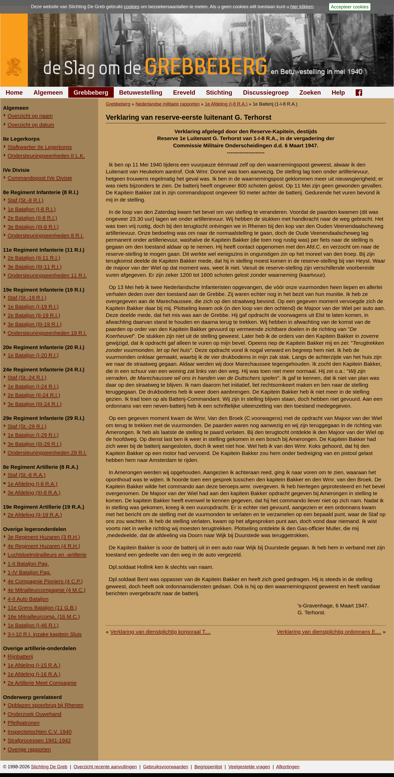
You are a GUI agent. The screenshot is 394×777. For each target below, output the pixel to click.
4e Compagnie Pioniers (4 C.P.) (45, 581)
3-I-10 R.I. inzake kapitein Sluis (45, 634)
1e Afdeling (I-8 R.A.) (33, 484)
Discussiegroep (266, 92)
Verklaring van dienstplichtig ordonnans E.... (329, 632)
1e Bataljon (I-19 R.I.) (33, 306)
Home (14, 92)
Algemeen (48, 92)
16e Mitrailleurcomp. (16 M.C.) (44, 616)
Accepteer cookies (349, 6)
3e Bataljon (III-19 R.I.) (35, 324)
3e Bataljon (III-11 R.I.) (35, 267)
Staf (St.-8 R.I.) (25, 200)
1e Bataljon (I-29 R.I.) (33, 435)
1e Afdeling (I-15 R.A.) (34, 665)
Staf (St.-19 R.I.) (27, 298)
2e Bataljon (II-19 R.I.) (34, 315)
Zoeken (310, 92)
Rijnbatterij (20, 656)
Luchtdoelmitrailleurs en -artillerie (47, 555)
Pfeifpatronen (24, 723)
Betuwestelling (140, 92)
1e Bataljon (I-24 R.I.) (33, 386)
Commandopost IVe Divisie (40, 178)
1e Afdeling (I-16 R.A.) (34, 674)
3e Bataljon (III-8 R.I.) (33, 227)
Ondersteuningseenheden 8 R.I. (46, 235)
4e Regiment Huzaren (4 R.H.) (44, 546)
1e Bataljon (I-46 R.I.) (33, 625)
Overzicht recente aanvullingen (105, 766)
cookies (131, 6)
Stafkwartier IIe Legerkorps (40, 147)
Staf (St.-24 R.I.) (27, 377)
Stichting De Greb (49, 766)
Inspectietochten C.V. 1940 (40, 732)
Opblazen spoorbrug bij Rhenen (46, 705)
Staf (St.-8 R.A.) (27, 475)
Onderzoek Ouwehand (34, 714)
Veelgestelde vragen (249, 766)
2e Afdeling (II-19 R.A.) (35, 515)
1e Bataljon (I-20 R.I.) (33, 355)
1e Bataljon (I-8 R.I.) (32, 209)
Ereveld (184, 92)
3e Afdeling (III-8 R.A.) (34, 492)
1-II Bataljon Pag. (28, 564)
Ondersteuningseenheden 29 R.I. (47, 453)
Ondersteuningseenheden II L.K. (46, 156)
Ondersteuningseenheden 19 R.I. (47, 333)
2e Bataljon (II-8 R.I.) (32, 218)
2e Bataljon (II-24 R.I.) (34, 395)
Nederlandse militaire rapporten (168, 104)
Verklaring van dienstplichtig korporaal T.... (160, 632)
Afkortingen (287, 766)
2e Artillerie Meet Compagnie (42, 683)
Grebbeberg (91, 92)
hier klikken (301, 6)
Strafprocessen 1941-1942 (39, 740)
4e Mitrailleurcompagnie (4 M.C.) (47, 590)
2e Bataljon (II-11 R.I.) (34, 258)
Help (338, 92)
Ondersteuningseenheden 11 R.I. (47, 275)
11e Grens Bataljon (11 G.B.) (42, 607)
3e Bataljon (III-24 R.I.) (35, 404)
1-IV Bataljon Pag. (29, 572)
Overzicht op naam (30, 116)
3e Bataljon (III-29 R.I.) (35, 444)
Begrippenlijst (208, 766)
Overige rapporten (29, 749)
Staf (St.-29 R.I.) (27, 426)
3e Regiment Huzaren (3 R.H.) (44, 537)
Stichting (219, 92)
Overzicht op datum (31, 125)
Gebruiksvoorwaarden (165, 766)
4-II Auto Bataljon (28, 599)
